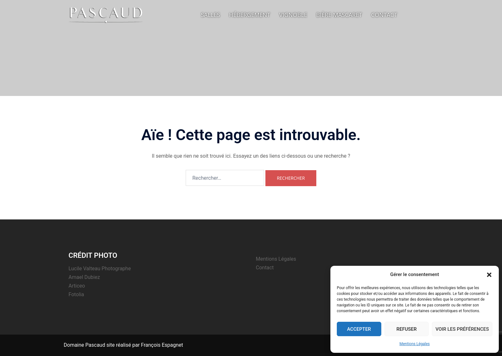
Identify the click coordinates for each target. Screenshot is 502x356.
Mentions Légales (415, 344)
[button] (489, 275)
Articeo (77, 286)
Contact (384, 15)
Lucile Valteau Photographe (100, 268)
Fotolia (76, 294)
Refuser (406, 329)
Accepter (359, 329)
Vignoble (293, 15)
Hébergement (249, 15)
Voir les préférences (462, 329)
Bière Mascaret (339, 15)
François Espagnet (162, 345)
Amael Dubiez (84, 277)
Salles (210, 15)
